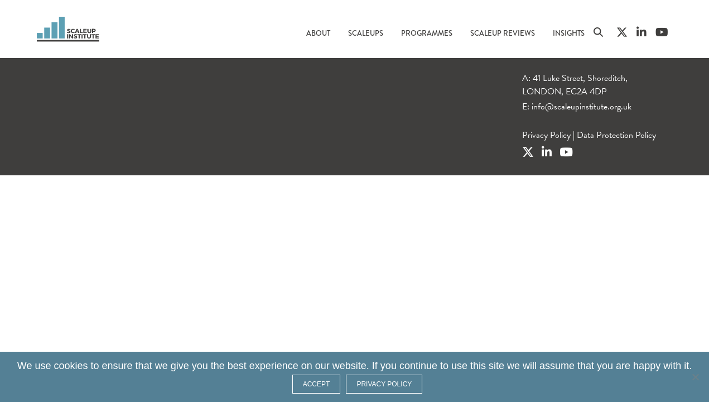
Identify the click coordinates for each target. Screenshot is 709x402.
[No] (695, 376)
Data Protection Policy (616, 135)
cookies (71, 365)
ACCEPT (316, 384)
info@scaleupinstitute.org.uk (581, 106)
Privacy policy (384, 384)
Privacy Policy (546, 135)
